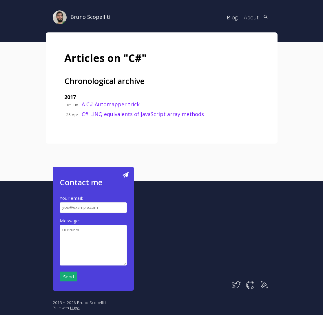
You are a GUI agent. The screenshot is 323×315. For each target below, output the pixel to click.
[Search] (266, 17)
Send (68, 276)
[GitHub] (250, 288)
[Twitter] (236, 288)
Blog (232, 17)
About (251, 17)
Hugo (75, 307)
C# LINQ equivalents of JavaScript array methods (143, 114)
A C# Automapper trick (111, 104)
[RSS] (264, 288)
